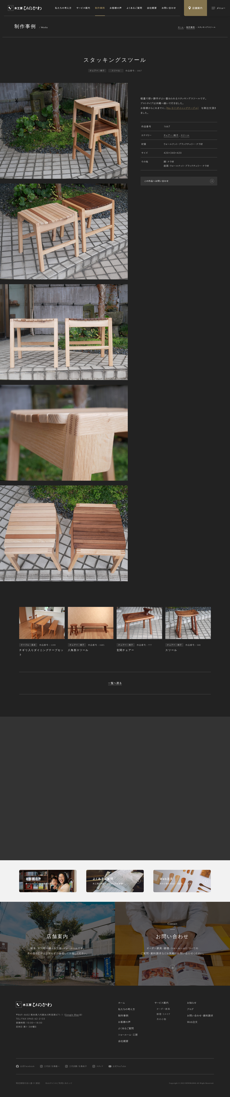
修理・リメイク (163, 1014)
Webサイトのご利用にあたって (58, 1083)
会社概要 (152, 8)
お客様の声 (116, 8)
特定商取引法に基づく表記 (28, 1083)
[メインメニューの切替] (218, 8)
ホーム (181, 27)
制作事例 (100, 8)
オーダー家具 (163, 1009)
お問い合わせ (169, 8)
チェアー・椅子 (171, 136)
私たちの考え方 (63, 8)
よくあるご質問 (134, 8)
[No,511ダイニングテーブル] (182, 108)
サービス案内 (83, 8)
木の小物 (161, 1019)
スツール (185, 136)
